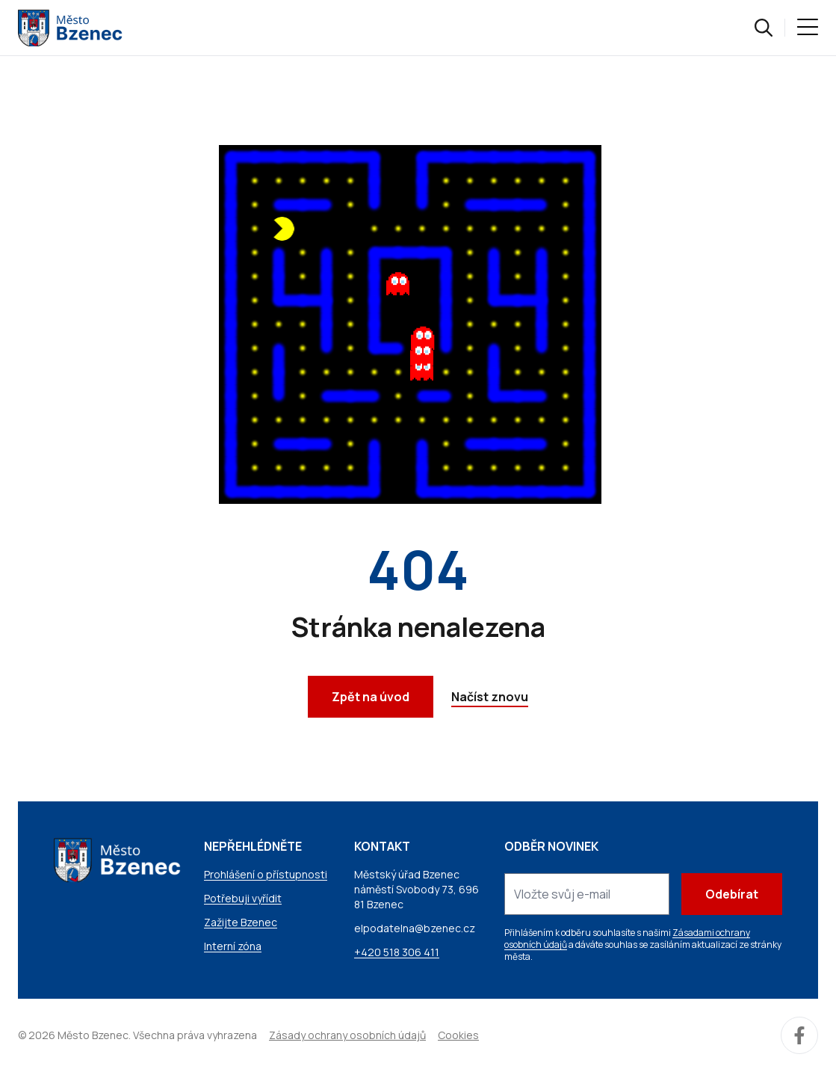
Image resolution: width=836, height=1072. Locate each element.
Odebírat (731, 894)
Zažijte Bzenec (240, 922)
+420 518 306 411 (396, 952)
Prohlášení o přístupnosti (265, 874)
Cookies (458, 1035)
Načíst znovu (489, 697)
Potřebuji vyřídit (243, 898)
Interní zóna (232, 946)
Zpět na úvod (370, 697)
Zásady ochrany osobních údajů (347, 1035)
